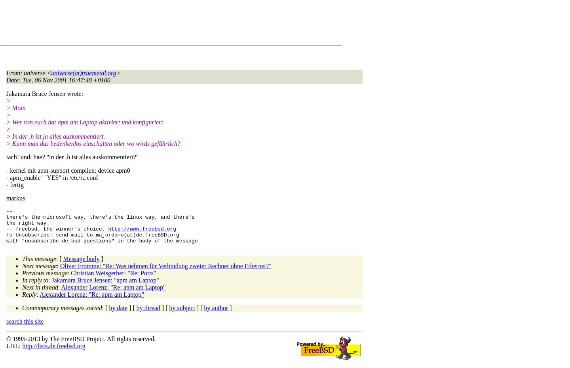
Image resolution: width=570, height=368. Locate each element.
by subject (182, 315)
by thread (148, 315)
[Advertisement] (150, 24)
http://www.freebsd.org (142, 233)
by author (216, 315)
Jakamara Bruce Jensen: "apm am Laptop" (105, 287)
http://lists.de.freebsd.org (53, 353)
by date (118, 315)
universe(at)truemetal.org (83, 73)
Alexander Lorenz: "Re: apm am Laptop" (113, 294)
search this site (25, 328)
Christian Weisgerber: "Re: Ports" (113, 280)
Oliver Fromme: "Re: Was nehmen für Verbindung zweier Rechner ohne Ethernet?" (166, 273)
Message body (81, 266)
